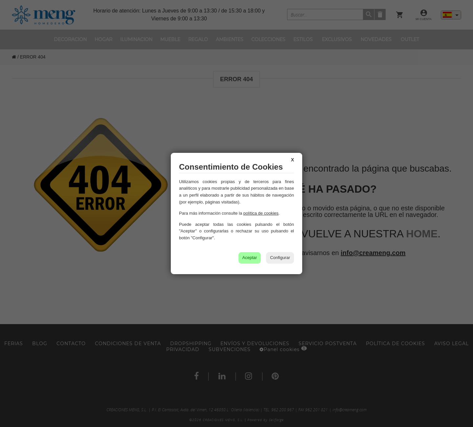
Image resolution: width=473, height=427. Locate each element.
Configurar (280, 257)
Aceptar (249, 257)
